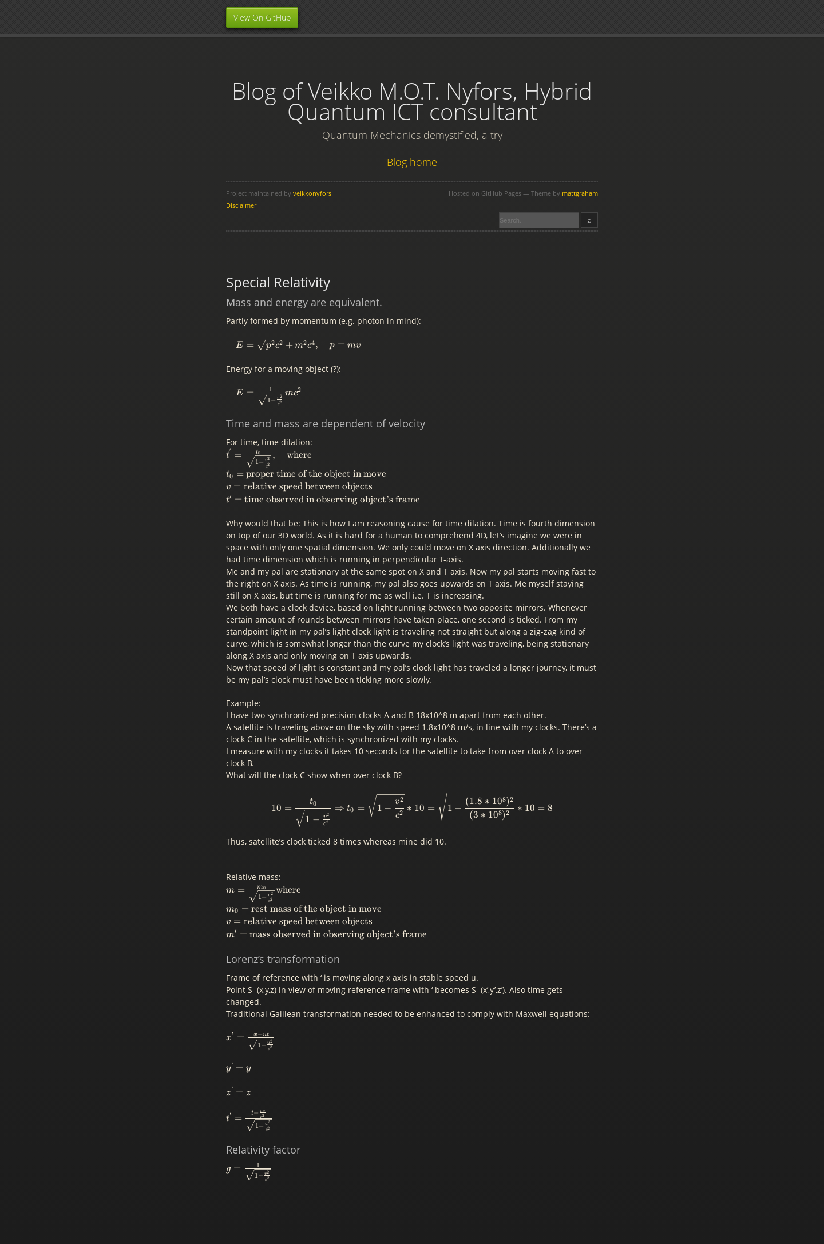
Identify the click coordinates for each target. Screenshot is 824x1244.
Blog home (412, 162)
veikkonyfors (312, 193)
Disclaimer (241, 205)
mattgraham (580, 193)
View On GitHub (262, 17)
